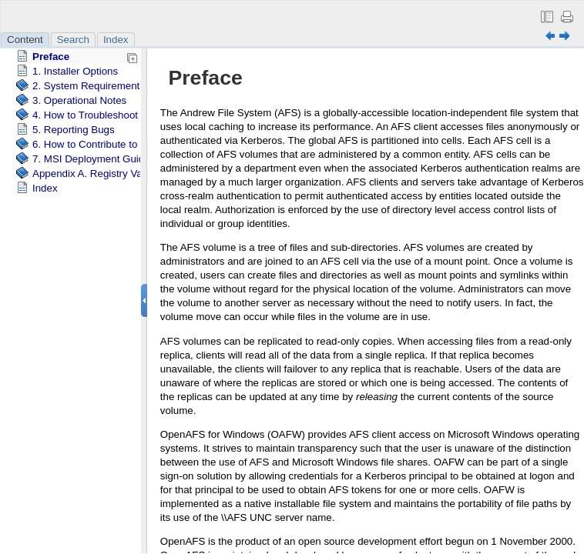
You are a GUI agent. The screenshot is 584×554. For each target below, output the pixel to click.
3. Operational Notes (79, 100)
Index (116, 39)
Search (73, 39)
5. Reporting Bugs (73, 129)
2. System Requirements (88, 86)
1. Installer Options (75, 71)
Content (25, 39)
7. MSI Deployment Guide (91, 159)
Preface (50, 56)
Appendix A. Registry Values (96, 173)
